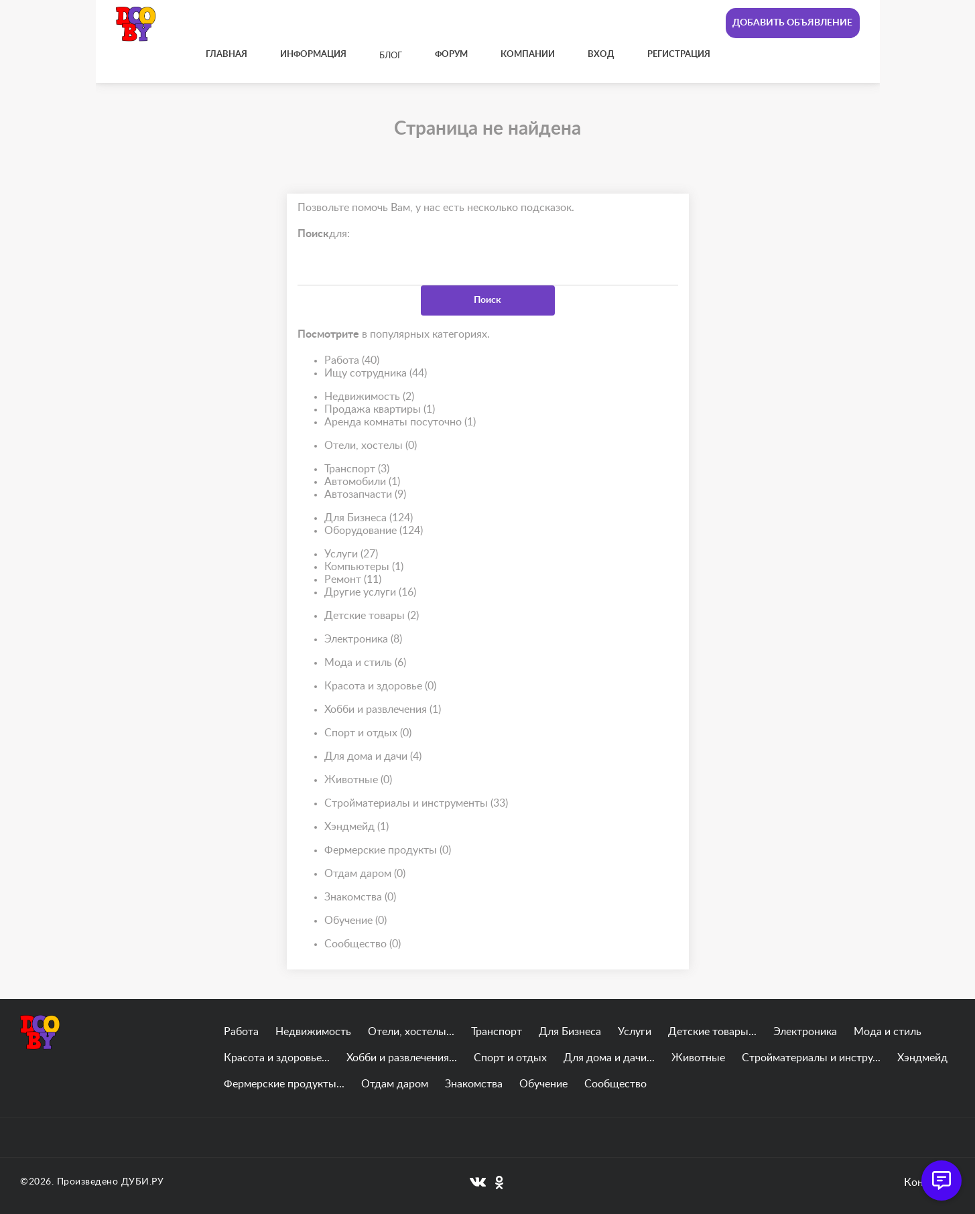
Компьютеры (363, 567)
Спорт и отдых (367, 733)
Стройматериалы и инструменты (416, 803)
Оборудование (373, 531)
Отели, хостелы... (411, 1031)
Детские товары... (712, 1031)
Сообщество (362, 944)
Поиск (487, 300)
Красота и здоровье (380, 686)
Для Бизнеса (368, 518)
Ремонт (352, 580)
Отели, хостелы (370, 446)
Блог (390, 56)
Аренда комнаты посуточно (400, 422)
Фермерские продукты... (284, 1084)
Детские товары (371, 616)
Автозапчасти (365, 494)
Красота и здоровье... (277, 1058)
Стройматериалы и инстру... (811, 1058)
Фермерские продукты (387, 850)
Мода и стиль (365, 663)
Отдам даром (364, 874)
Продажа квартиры (379, 409)
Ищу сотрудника (375, 373)
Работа (351, 360)
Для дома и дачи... (609, 1058)
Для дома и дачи (372, 756)
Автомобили (362, 482)
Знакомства (360, 897)
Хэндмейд (356, 827)
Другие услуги (370, 592)
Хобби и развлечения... (401, 1058)
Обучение (355, 921)
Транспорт (356, 469)
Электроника (363, 639)
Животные (358, 780)
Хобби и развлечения (382, 709)
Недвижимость (369, 397)
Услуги (351, 554)
